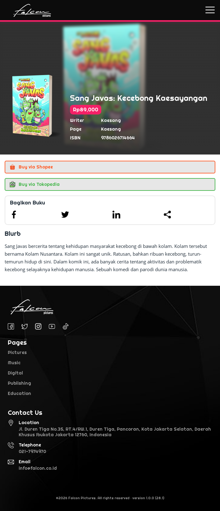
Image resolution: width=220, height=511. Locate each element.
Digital (15, 373)
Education (19, 393)
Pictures (17, 352)
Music (14, 362)
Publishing (19, 383)
